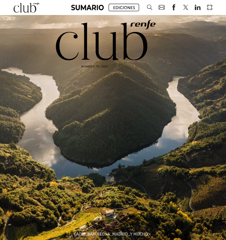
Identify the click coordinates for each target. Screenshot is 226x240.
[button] (87, 7)
